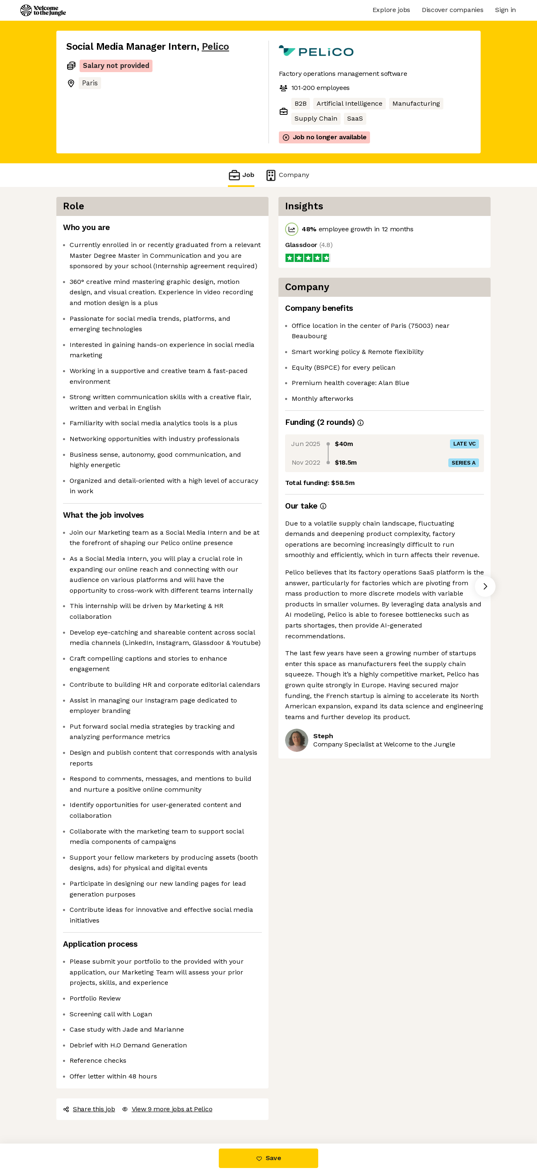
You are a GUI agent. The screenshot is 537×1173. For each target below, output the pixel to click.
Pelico (215, 46)
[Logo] (43, 10)
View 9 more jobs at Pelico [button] (167, 1109)
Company (286, 175)
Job (241, 175)
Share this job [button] (89, 1109)
